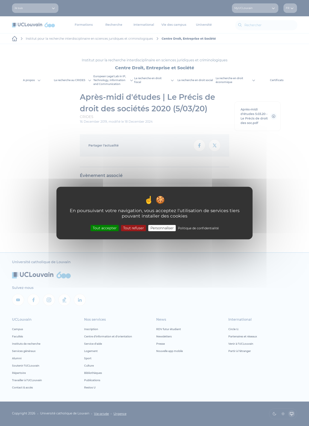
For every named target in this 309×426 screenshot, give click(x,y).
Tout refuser (133, 228)
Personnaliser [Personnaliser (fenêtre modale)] (162, 228)
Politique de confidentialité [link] (198, 228)
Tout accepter (105, 228)
